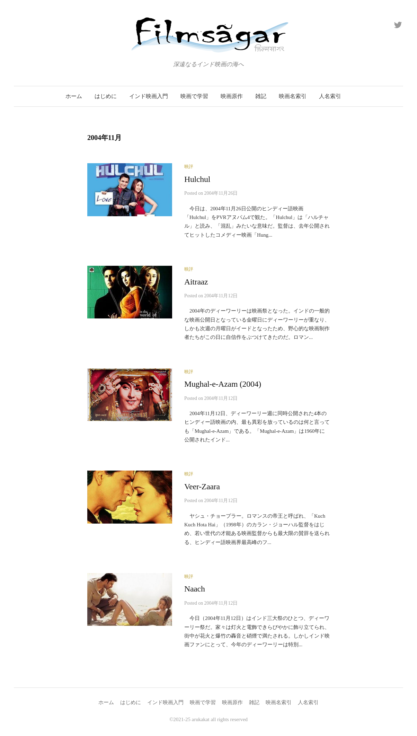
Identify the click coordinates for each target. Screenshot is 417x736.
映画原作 (232, 96)
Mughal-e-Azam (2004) (222, 383)
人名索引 (330, 96)
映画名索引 (293, 96)
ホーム (73, 96)
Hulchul (197, 179)
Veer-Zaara (202, 486)
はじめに (106, 96)
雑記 (260, 96)
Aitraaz (196, 281)
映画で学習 (194, 96)
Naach (194, 588)
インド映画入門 (148, 96)
